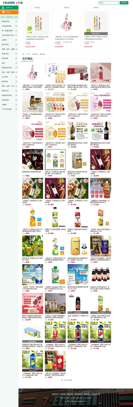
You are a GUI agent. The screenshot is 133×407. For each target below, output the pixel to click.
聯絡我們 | (55, 394)
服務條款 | (87, 394)
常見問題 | (63, 394)
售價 (23, 89)
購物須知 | (70, 394)
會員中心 (8, 7)
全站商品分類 (95, 394)
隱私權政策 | (79, 394)
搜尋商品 (124, 3)
